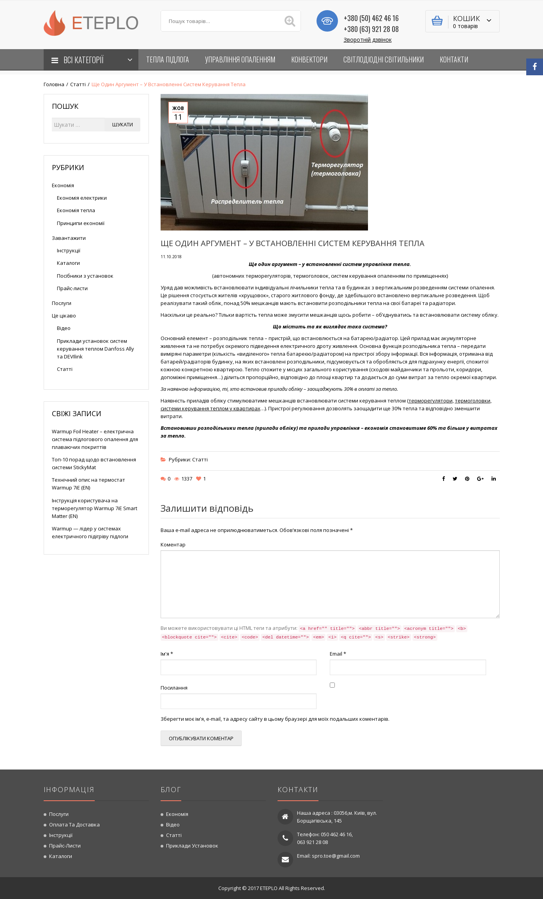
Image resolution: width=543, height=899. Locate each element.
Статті (78, 84)
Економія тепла (76, 210)
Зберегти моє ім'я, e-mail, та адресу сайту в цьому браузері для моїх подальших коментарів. (275, 718)
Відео (64, 328)
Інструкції (68, 250)
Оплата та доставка (74, 824)
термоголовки (472, 400)
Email (338, 653)
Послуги (61, 303)
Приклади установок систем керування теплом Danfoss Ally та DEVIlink (95, 348)
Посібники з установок (85, 275)
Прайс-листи (72, 288)
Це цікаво (64, 315)
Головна (54, 84)
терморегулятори (431, 400)
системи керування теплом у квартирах (210, 408)
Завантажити (69, 237)
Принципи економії (80, 223)
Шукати (122, 124)
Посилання (174, 687)
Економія (63, 185)
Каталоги (68, 262)
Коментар (173, 544)
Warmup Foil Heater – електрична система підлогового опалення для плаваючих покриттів (95, 439)
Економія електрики (82, 197)
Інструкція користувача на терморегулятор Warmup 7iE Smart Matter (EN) (94, 508)
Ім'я (167, 653)
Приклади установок (192, 845)
